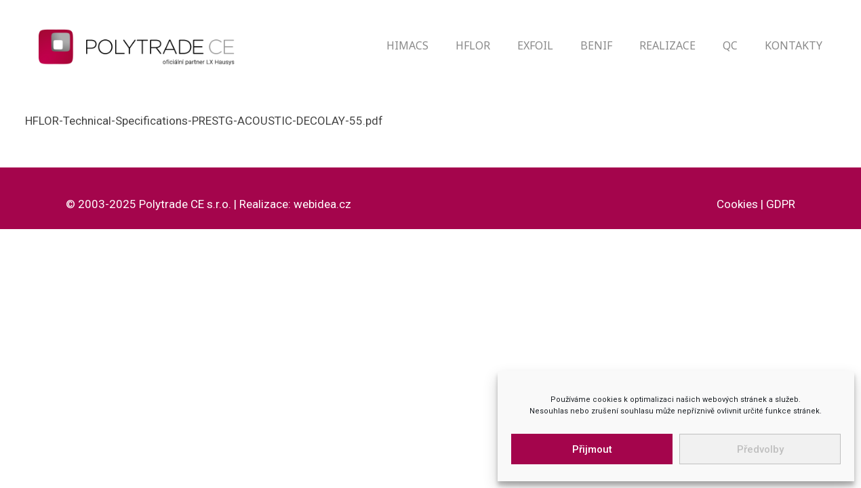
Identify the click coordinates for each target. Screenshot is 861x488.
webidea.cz (322, 204)
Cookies (737, 204)
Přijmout (592, 449)
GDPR (780, 204)
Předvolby (760, 449)
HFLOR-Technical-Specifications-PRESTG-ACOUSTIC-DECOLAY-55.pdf (204, 120)
